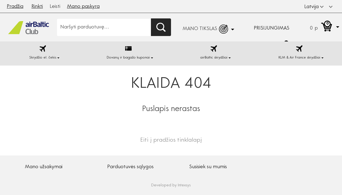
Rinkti (37, 6)
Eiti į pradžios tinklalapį (171, 140)
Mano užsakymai (43, 167)
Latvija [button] (314, 7)
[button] (330, 6)
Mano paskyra (83, 6)
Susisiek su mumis (208, 167)
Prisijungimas (271, 28)
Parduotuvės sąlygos (130, 167)
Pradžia (15, 6)
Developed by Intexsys (171, 185)
